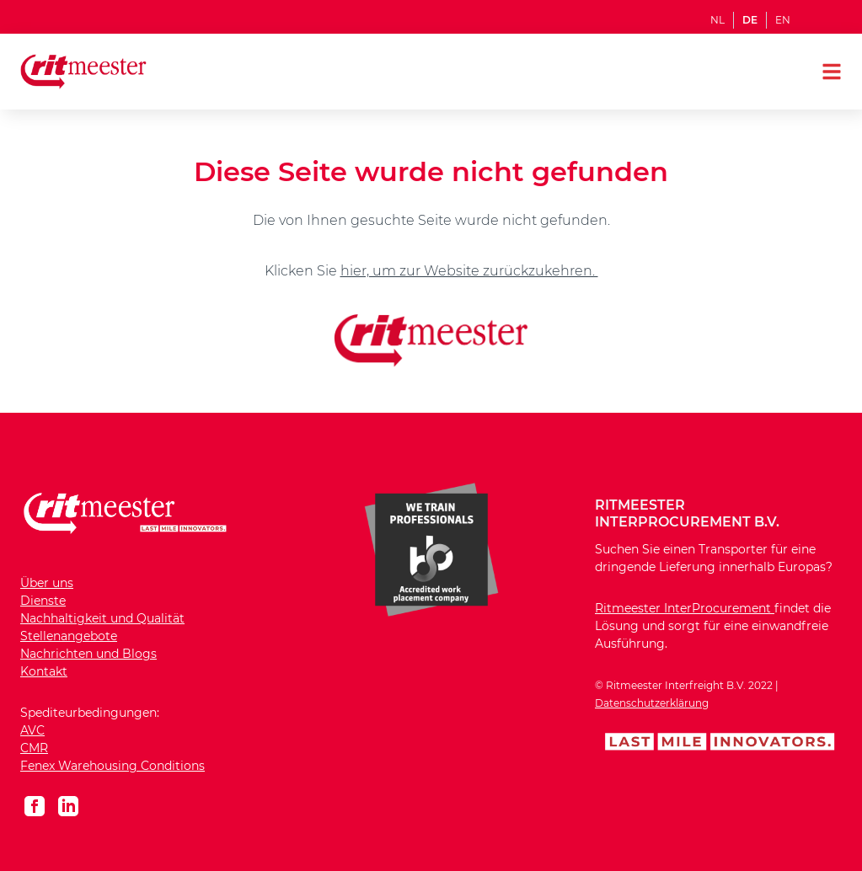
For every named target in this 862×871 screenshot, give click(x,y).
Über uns (46, 582)
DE (750, 20)
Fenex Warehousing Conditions (112, 765)
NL (717, 20)
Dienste (43, 600)
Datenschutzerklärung (652, 703)
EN (782, 20)
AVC (32, 730)
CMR (34, 748)
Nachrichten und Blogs (88, 653)
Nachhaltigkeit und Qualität (102, 618)
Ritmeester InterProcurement (684, 608)
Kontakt (43, 671)
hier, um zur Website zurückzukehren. (469, 271)
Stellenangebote (68, 636)
